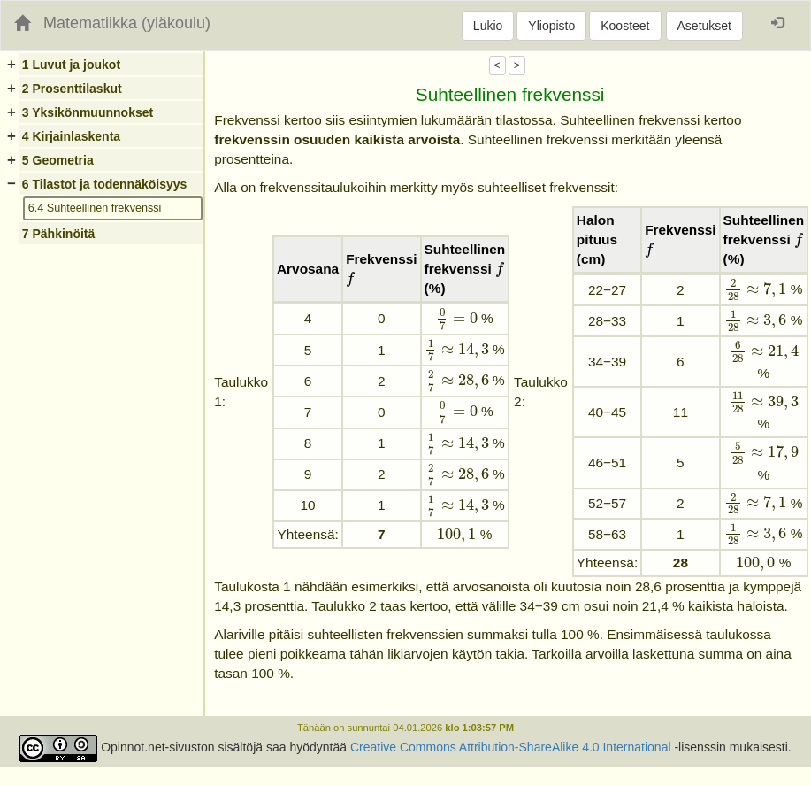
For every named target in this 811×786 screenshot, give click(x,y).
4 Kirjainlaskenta (71, 136)
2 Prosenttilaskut (72, 88)
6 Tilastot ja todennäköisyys (104, 184)
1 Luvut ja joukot (71, 65)
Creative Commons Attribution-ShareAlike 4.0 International (510, 748)
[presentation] (350, 280)
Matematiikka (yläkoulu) (126, 23)
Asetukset (704, 26)
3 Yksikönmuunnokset (87, 112)
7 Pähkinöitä (58, 234)
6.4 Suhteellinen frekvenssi (95, 208)
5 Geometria (58, 160)
